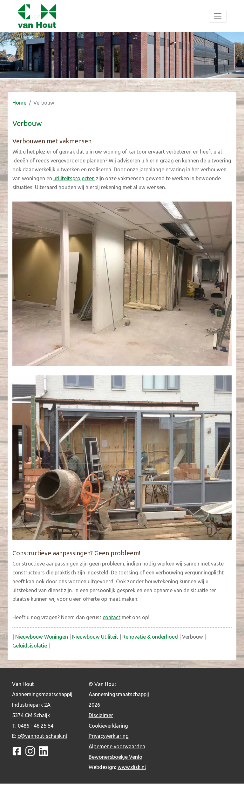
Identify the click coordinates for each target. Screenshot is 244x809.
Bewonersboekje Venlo (115, 757)
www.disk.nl (132, 767)
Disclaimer (101, 715)
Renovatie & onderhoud (150, 637)
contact (111, 617)
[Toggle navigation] (218, 16)
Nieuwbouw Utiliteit (95, 637)
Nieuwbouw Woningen (41, 637)
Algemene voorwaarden (117, 746)
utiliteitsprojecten (74, 178)
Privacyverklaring (109, 736)
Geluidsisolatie (29, 645)
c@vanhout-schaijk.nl (42, 736)
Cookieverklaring (108, 726)
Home (19, 103)
